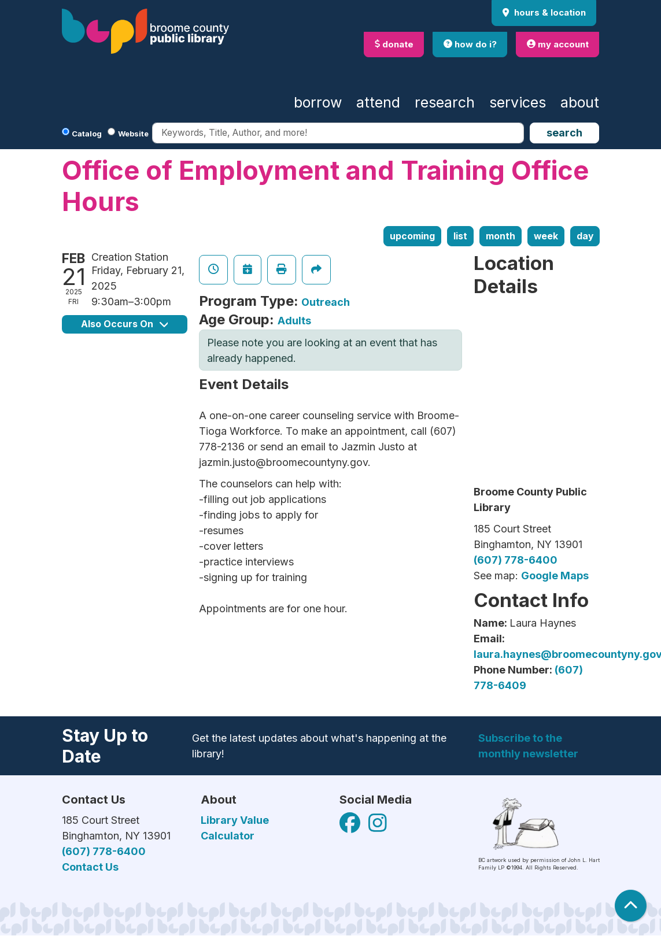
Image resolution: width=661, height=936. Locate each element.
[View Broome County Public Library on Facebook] (351, 826)
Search (564, 133)
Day (585, 236)
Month (500, 236)
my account (558, 44)
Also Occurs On (124, 324)
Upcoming (412, 236)
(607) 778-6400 (515, 560)
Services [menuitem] (517, 102)
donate (394, 44)
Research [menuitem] (445, 102)
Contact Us (90, 867)
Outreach (325, 302)
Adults (294, 321)
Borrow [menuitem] (318, 102)
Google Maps (555, 575)
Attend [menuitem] (378, 102)
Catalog (87, 133)
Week (546, 236)
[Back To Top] (631, 906)
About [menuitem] (579, 102)
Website (133, 133)
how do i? (470, 44)
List (460, 236)
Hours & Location (549, 12)
